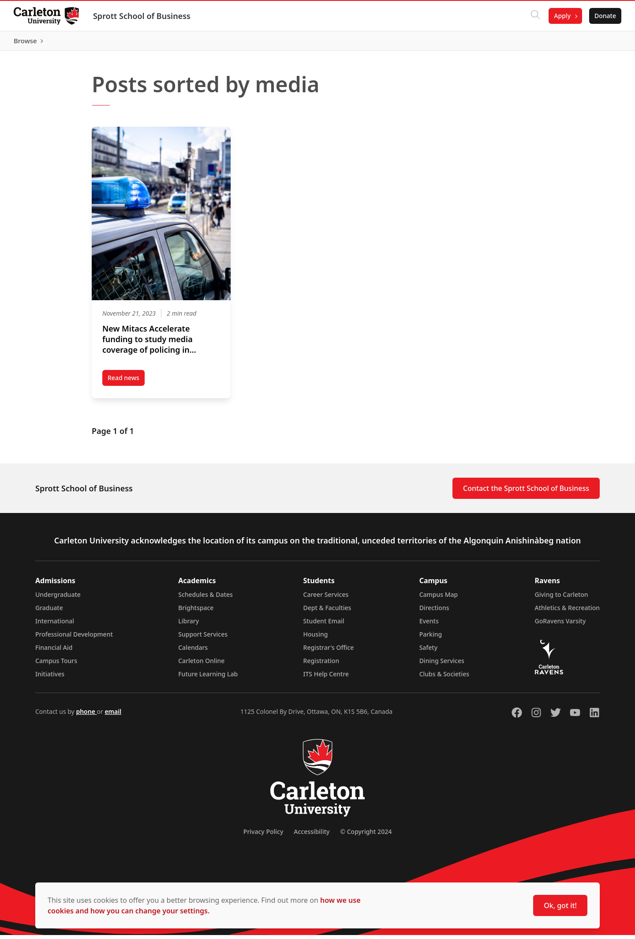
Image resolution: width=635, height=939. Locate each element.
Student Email (323, 625)
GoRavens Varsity (560, 625)
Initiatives (49, 678)
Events (429, 625)
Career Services (326, 598)
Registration (321, 664)
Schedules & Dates (205, 598)
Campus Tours (56, 664)
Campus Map (438, 598)
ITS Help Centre (326, 678)
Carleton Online (201, 664)
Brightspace (195, 611)
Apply (561, 15)
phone (86, 715)
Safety (428, 651)
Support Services (203, 638)
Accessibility (311, 835)
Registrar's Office (328, 651)
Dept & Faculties (327, 611)
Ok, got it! (560, 905)
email (113, 715)
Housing (315, 638)
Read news (126, 383)
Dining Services (441, 664)
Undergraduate (58, 598)
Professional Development (74, 638)
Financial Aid (53, 651)
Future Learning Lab (208, 678)
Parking (430, 638)
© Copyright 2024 (366, 835)
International (54, 625)
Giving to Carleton (561, 598)
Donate (605, 15)
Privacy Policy (263, 835)
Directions (434, 611)
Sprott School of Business (142, 16)
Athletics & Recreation (567, 611)
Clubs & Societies (444, 678)
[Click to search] (534, 16)
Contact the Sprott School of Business (526, 492)
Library (188, 625)
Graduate (49, 611)
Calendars (193, 651)
